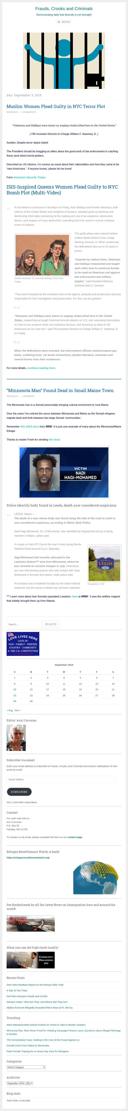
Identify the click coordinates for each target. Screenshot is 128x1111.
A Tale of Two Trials (17, 990)
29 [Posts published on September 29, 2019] (14, 701)
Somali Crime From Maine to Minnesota (28, 1045)
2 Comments (29, 112)
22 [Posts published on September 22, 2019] (14, 695)
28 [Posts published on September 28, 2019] (113, 695)
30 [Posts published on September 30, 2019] (31, 701)
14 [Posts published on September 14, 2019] (113, 683)
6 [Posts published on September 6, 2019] (96, 677)
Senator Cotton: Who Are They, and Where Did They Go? (37, 1002)
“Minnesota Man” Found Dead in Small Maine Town (60, 390)
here (75, 596)
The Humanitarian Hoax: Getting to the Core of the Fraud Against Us (43, 1039)
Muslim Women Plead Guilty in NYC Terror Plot (56, 106)
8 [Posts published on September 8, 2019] (14, 683)
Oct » (18, 710)
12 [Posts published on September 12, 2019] (80, 683)
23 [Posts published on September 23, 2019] (31, 695)
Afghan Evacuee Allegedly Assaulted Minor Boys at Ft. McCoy (40, 1007)
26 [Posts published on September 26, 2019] (80, 695)
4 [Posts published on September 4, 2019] (64, 677)
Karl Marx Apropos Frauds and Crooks (27, 996)
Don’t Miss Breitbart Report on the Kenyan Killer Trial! (35, 984)
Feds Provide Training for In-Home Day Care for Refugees (38, 1051)
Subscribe (19, 792)
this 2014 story (29, 426)
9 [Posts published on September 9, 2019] (31, 683)
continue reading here (41, 368)
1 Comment (28, 396)
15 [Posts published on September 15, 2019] (14, 689)
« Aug (10, 710)
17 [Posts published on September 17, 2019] (47, 689)
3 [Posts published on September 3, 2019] (47, 677)
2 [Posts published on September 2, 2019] (31, 677)
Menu (64, 21)
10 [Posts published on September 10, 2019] (47, 683)
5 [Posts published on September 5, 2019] (80, 677)
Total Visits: (13, 1100)
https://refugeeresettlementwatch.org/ (28, 857)
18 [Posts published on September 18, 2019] (64, 689)
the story (54, 439)
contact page (74, 837)
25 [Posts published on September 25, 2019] (64, 695)
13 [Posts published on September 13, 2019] (96, 683)
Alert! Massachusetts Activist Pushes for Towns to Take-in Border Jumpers (46, 1024)
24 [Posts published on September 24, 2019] (47, 695)
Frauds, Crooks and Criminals (64, 8)
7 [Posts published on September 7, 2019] (113, 677)
